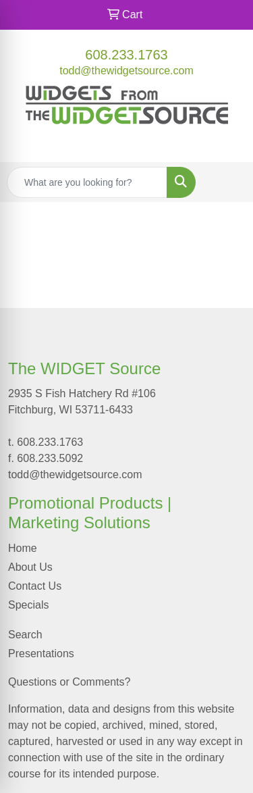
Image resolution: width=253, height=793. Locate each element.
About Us (30, 567)
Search (25, 634)
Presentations (41, 653)
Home (22, 548)
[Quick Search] (87, 182)
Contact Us (34, 586)
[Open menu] (226, 182)
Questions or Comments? (69, 682)
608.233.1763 (126, 54)
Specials (28, 605)
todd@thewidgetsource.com (126, 70)
